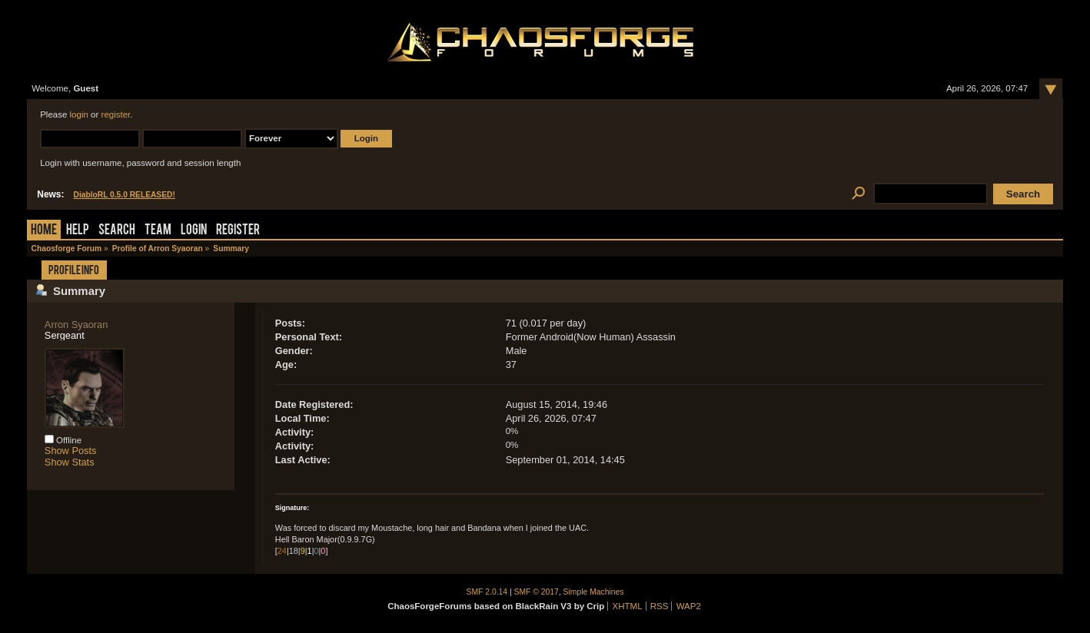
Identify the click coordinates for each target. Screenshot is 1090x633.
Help (77, 231)
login (79, 114)
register (116, 114)
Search (116, 231)
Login (194, 231)
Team (158, 231)
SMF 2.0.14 (487, 592)
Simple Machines (593, 592)
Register (238, 231)
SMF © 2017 (536, 592)
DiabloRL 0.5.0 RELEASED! (123, 195)
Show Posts (71, 450)
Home (44, 231)
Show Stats (70, 462)
